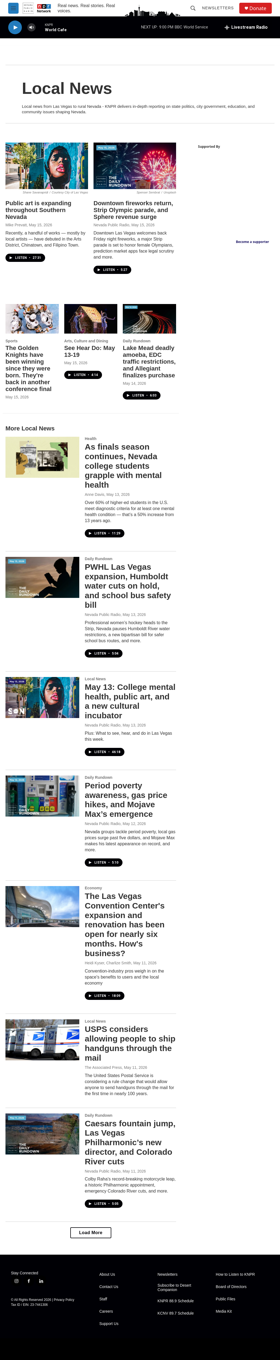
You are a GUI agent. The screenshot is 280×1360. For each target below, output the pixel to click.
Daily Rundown (136, 341)
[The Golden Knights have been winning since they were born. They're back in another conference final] (32, 319)
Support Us (108, 1324)
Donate (257, 8)
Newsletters (218, 8)
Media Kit (224, 1311)
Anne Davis (94, 494)
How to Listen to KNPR (235, 1274)
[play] (15, 27)
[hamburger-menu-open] (13, 8)
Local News (95, 679)
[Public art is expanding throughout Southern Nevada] (46, 166)
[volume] (31, 27)
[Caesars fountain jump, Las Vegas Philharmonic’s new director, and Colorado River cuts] (42, 1133)
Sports (11, 341)
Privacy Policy (64, 1300)
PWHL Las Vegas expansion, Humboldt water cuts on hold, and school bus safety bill (128, 585)
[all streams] (246, 27)
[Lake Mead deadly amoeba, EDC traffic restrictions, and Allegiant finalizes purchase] (149, 319)
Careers (106, 1311)
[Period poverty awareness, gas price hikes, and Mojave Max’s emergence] (42, 796)
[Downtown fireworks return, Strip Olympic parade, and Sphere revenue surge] (135, 166)
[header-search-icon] (193, 8)
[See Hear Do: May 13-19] (91, 319)
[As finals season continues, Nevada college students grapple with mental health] (42, 457)
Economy (93, 888)
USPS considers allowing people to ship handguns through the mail (130, 1043)
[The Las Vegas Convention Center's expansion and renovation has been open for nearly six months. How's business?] (42, 906)
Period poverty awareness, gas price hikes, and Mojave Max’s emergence (126, 799)
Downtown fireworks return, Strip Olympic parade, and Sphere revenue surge (133, 210)
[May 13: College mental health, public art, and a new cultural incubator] (42, 697)
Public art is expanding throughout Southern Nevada (38, 210)
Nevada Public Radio (111, 225)
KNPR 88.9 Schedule (176, 1301)
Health (91, 438)
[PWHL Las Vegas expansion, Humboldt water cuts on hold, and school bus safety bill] (42, 577)
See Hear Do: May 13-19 (89, 351)
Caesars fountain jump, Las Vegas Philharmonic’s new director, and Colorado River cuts (130, 1142)
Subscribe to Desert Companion (174, 1287)
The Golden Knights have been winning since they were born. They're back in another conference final (28, 368)
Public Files (225, 1299)
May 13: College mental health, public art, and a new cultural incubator (130, 701)
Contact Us (108, 1287)
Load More (90, 1232)
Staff (103, 1299)
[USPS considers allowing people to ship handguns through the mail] (42, 1039)
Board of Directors (231, 1287)
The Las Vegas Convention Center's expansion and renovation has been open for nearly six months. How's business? (125, 925)
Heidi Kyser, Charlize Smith (108, 963)
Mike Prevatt (16, 225)
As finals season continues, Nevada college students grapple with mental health (123, 465)
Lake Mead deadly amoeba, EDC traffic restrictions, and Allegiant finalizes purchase (149, 362)
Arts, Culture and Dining (86, 341)
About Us (107, 1274)
